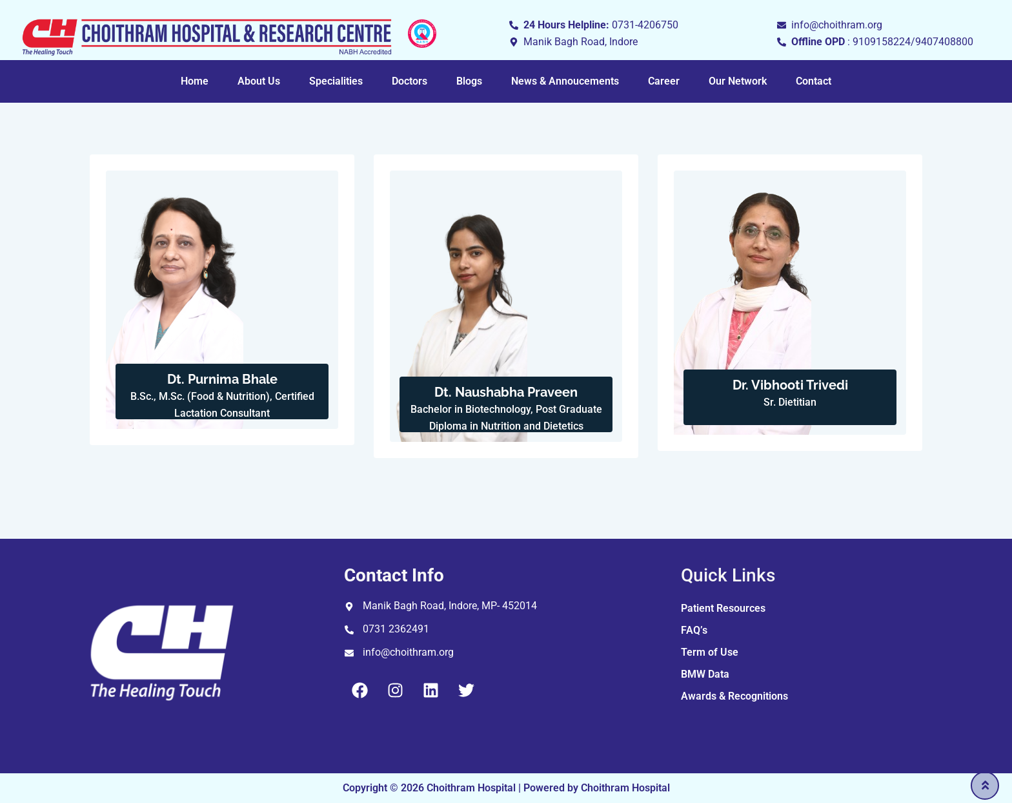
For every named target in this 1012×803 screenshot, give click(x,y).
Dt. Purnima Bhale (222, 379)
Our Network (738, 81)
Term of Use (709, 652)
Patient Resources (723, 608)
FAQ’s (694, 630)
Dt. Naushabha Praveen (506, 392)
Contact (813, 81)
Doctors (409, 81)
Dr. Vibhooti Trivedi (790, 385)
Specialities (336, 81)
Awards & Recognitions (734, 696)
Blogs (469, 81)
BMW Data (705, 674)
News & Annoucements (565, 81)
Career (664, 81)
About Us (259, 81)
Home (194, 81)
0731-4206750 (645, 25)
